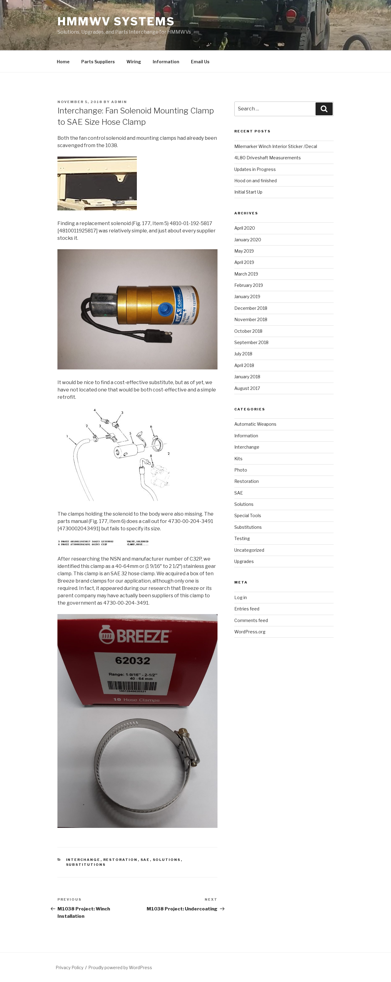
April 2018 (244, 365)
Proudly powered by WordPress (120, 967)
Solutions (167, 860)
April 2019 (244, 262)
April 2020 (244, 228)
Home (63, 61)
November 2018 (250, 319)
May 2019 (244, 251)
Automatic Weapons (255, 424)
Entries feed (246, 608)
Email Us (200, 61)
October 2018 (248, 331)
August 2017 (247, 388)
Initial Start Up (248, 192)
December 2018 (250, 308)
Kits (238, 458)
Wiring (133, 61)
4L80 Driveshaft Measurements (267, 157)
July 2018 (243, 353)
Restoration (120, 860)
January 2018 (247, 376)
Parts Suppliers (98, 61)
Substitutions (86, 864)
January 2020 (247, 239)
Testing (242, 538)
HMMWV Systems (116, 21)
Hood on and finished (255, 180)
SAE (145, 860)
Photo (240, 469)
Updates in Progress (255, 169)
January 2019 (247, 296)
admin (119, 102)
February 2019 (248, 285)
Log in (240, 597)
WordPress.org (249, 631)
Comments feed (251, 620)
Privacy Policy (69, 967)
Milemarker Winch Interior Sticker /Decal (275, 146)
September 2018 (251, 342)
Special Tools (247, 515)
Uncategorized (249, 550)
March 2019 (246, 273)
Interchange (83, 860)
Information (166, 61)
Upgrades (244, 561)
